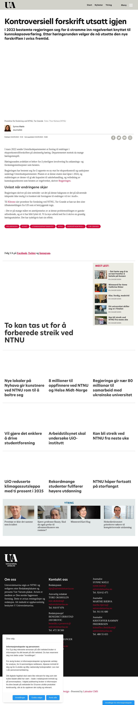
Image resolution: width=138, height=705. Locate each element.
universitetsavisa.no (58, 604)
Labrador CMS (90, 691)
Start (89, 5)
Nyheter (99, 5)
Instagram (44, 253)
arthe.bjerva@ (101, 605)
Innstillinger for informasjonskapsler (118, 703)
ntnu (60, 226)
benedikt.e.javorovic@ (60, 623)
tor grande (93, 226)
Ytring (109, 5)
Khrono (11, 201)
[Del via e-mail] (124, 138)
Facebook (22, 253)
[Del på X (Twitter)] (119, 138)
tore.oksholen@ (56, 601)
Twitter (32, 253)
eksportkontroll (75, 226)
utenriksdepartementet (43, 226)
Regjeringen (64, 180)
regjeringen (12, 226)
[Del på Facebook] (113, 138)
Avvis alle (53, 698)
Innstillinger (20, 698)
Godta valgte (36, 698)
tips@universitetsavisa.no (61, 588)
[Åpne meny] (131, 5)
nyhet (25, 226)
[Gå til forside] (10, 5)
